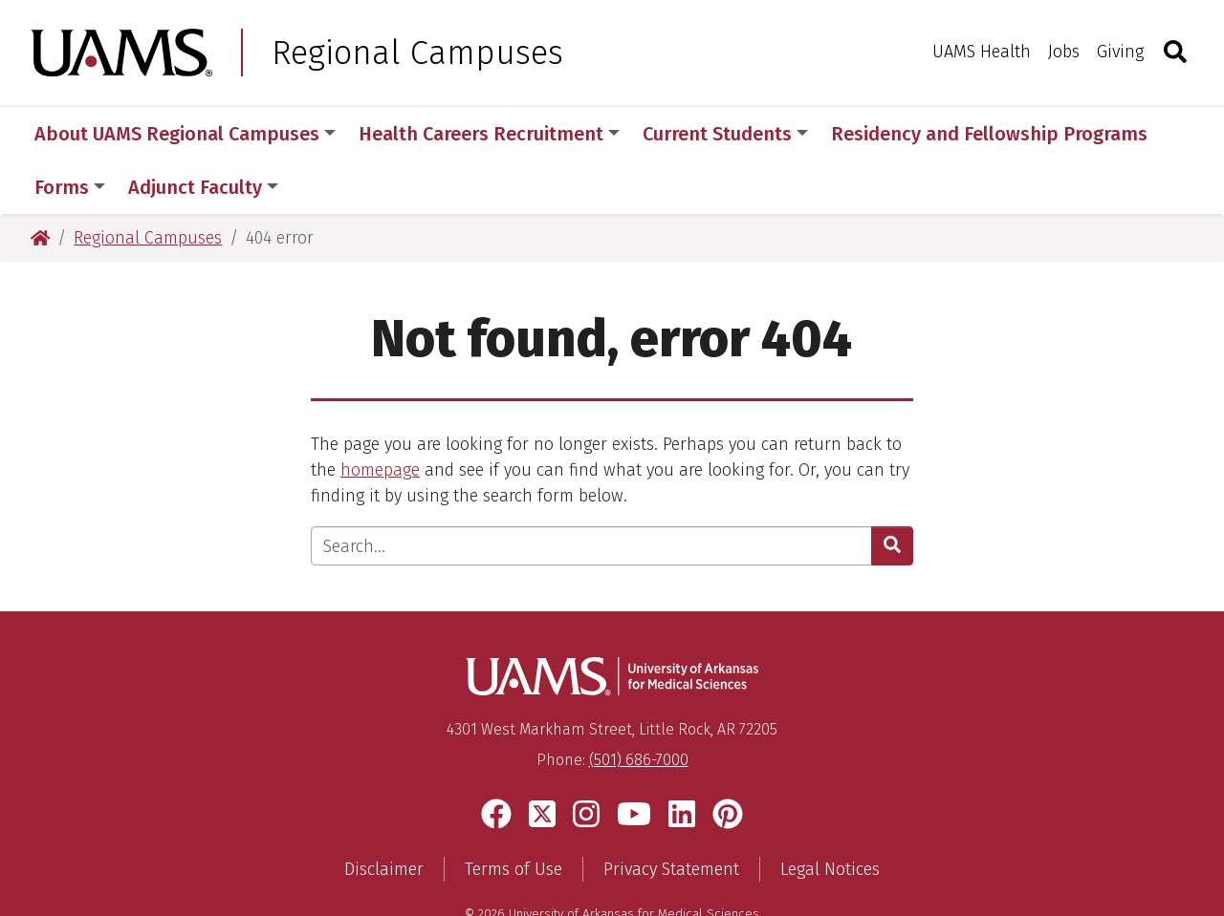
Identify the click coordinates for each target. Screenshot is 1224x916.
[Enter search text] (591, 492)
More (863, 133)
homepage (380, 416)
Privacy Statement (671, 815)
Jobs (1064, 51)
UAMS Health (981, 51)
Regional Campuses (417, 52)
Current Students (725, 133)
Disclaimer (384, 815)
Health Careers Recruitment (489, 133)
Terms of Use (513, 815)
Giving (1120, 51)
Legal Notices (830, 815)
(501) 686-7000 (638, 706)
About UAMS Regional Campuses (185, 133)
